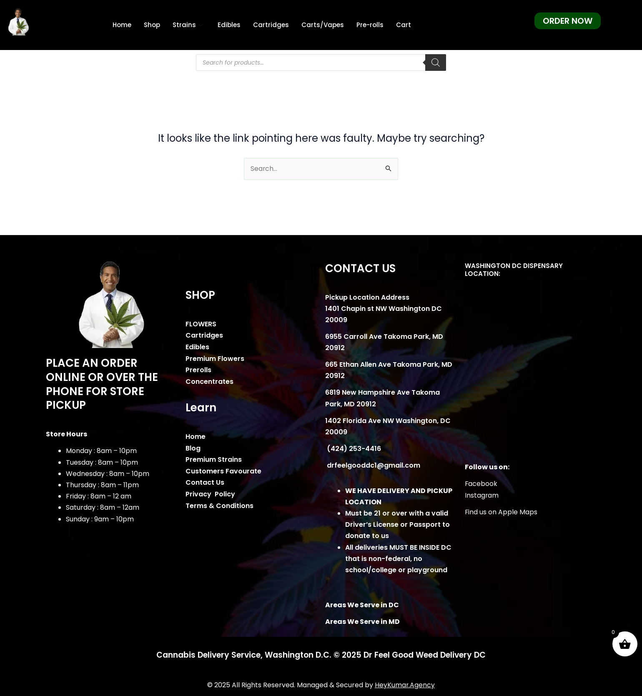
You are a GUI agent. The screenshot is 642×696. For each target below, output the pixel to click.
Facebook (481, 484)
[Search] (435, 62)
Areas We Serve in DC (362, 605)
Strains (189, 24)
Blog (193, 447)
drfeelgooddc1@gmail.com (372, 466)
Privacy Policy (210, 492)
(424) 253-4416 (353, 449)
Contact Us (205, 481)
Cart (403, 24)
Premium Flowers (215, 358)
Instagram (482, 495)
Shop (152, 24)
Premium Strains (214, 458)
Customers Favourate (223, 470)
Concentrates (209, 381)
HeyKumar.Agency (405, 685)
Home (122, 24)
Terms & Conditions (219, 504)
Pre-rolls (370, 24)
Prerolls (198, 369)
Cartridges (271, 24)
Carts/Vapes (322, 24)
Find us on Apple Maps (501, 512)
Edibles (229, 24)
